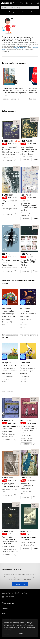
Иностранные (14, 12)
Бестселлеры (7, 391)
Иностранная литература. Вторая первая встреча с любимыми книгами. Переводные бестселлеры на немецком (9, 371)
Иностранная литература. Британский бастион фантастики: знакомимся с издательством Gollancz (28, 316)
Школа (34, 12)
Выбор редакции (9, 111)
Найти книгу (20, 584)
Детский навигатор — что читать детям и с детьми (20, 336)
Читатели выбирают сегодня (14, 63)
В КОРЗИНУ (7, 160)
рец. (16, 121)
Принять (20, 633)
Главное (25, 12)
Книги (3, 12)
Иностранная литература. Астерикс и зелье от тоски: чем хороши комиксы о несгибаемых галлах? (28, 371)
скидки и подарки (20, 48)
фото (16, 123)
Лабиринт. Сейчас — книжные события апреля (18, 281)
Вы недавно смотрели (11, 569)
